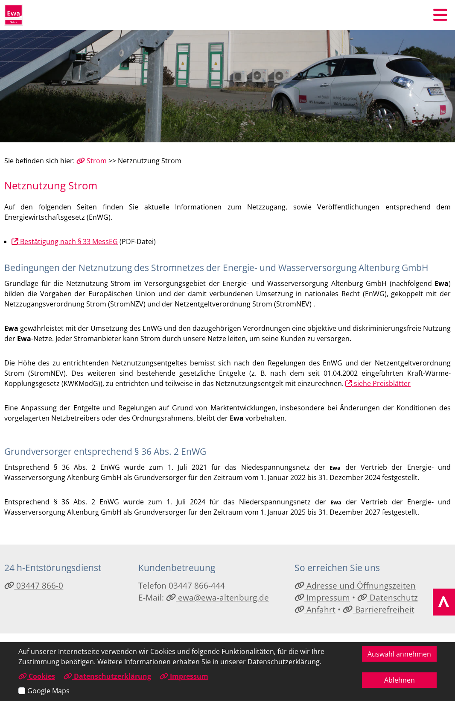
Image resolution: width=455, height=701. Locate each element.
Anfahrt (315, 609)
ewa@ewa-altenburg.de (217, 597)
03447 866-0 (33, 585)
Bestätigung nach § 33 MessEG (65, 241)
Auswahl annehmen (399, 654)
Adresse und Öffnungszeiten (355, 585)
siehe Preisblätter (378, 383)
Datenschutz (387, 597)
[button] (440, 15)
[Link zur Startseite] (13, 15)
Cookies (36, 676)
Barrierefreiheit (378, 609)
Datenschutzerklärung (107, 676)
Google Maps (48, 690)
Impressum (322, 597)
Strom (91, 160)
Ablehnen (399, 680)
